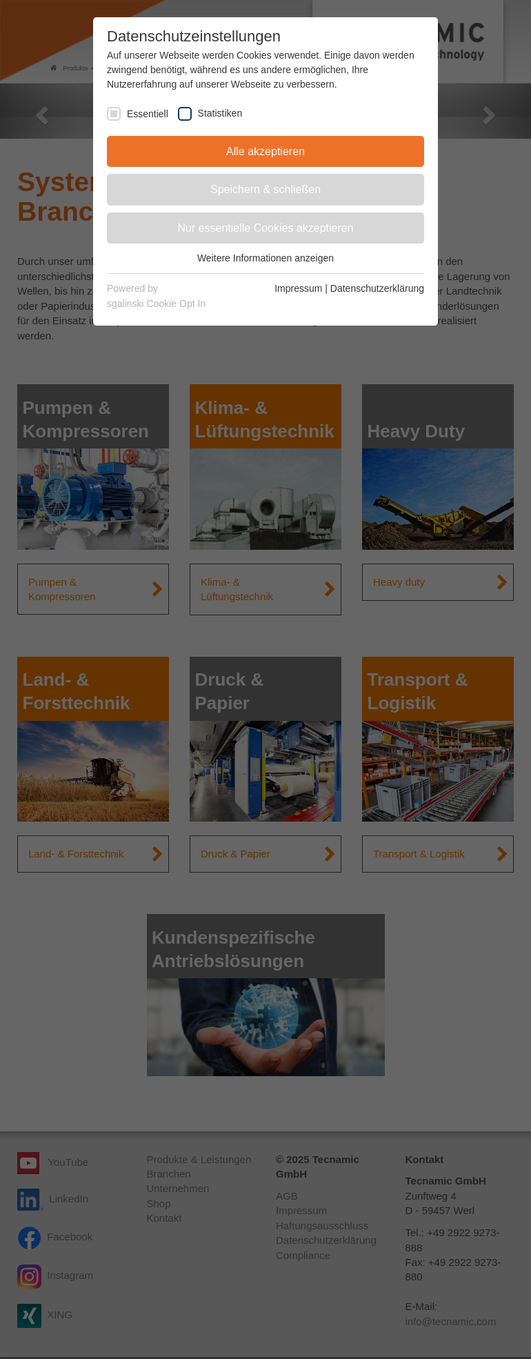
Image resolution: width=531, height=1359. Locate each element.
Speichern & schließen (265, 189)
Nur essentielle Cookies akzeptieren (265, 228)
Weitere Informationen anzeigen (265, 258)
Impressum (298, 288)
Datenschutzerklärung (377, 288)
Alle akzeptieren (265, 151)
